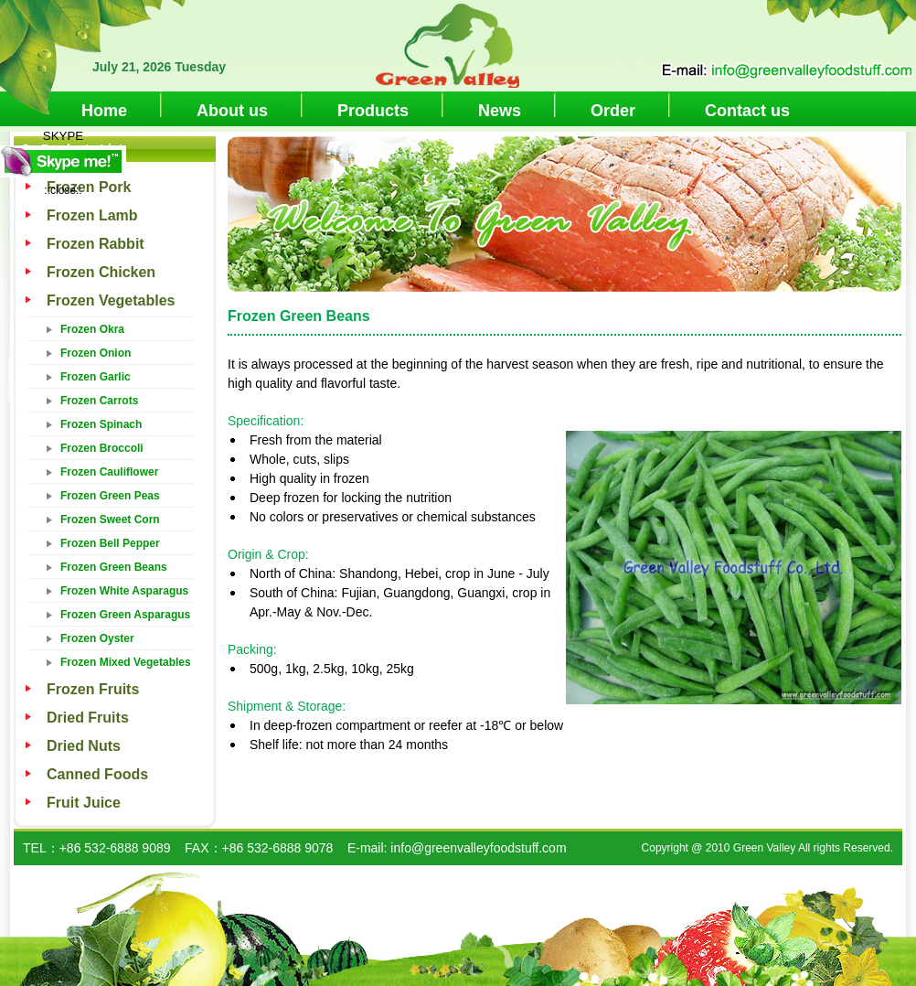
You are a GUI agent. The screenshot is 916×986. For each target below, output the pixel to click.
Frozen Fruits (93, 689)
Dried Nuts (84, 746)
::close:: (62, 190)
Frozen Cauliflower (109, 472)
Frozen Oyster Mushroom (97, 641)
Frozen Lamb (92, 215)
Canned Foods (97, 774)
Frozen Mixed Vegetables (125, 662)
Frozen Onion (95, 353)
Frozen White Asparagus (124, 590)
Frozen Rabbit (95, 244)
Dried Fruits (88, 717)
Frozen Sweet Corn (110, 519)
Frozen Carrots (99, 400)
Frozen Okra (92, 329)
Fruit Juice (84, 802)
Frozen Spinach (101, 424)
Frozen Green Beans (113, 567)
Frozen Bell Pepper (110, 543)
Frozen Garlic (95, 376)
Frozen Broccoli (102, 448)
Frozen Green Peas (110, 495)
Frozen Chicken (101, 272)
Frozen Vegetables (111, 300)
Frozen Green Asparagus (125, 614)
